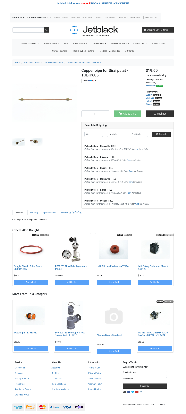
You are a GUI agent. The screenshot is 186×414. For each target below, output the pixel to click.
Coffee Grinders (50, 43)
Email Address (130, 372)
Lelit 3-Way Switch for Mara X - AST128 (154, 267)
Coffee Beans (98, 43)
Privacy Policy (94, 373)
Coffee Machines (29, 43)
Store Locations (110, 18)
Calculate (161, 134)
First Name (128, 379)
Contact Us (98, 18)
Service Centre (122, 18)
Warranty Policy (95, 384)
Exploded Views (135, 18)
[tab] (20, 212)
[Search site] (46, 30)
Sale (66, 43)
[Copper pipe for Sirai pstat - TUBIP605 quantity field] (95, 113)
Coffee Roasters (59, 51)
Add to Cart (127, 113)
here (136, 149)
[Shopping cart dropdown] (172, 30)
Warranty (34, 212)
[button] (150, 17)
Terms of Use (94, 368)
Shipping (19, 373)
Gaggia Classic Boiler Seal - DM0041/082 (28, 267)
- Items (156, 30)
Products (56, 18)
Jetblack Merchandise (110, 51)
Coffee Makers (79, 43)
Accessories (139, 43)
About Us (65, 18)
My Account (20, 368)
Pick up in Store (22, 378)
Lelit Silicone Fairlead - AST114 (113, 266)
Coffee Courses (158, 43)
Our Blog (55, 373)
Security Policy (95, 378)
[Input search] (28, 30)
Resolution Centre (23, 389)
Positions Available (60, 389)
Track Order (20, 384)
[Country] (116, 134)
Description (20, 212)
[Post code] (139, 134)
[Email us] (124, 392)
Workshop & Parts (118, 43)
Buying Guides (75, 18)
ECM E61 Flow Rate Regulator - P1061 (71, 267)
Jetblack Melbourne (68, 3)
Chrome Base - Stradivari (109, 335)
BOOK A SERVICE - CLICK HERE (110, 3)
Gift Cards (129, 51)
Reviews (71, 212)
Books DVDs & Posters (83, 51)
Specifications (49, 212)
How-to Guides (88, 18)
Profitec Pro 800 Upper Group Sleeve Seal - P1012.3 (70, 334)
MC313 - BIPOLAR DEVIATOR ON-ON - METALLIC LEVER (153, 334)
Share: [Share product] (88, 81)
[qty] (93, 134)
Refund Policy (94, 389)
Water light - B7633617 (25, 332)
